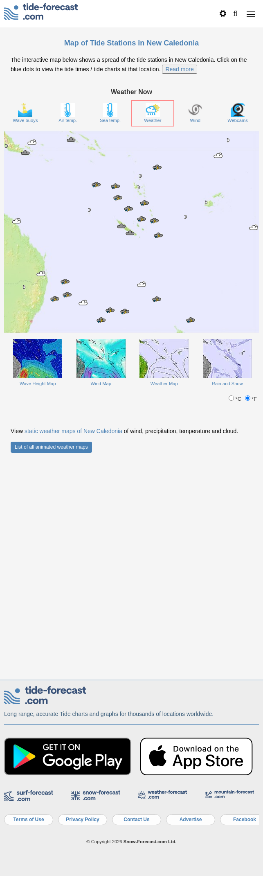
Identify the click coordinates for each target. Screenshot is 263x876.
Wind (195, 332)
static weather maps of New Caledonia (73, 650)
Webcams (237, 332)
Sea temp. (110, 332)
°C (236, 618)
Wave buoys (25, 332)
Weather (152, 332)
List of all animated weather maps (51, 666)
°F (251, 618)
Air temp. (67, 332)
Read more (179, 288)
